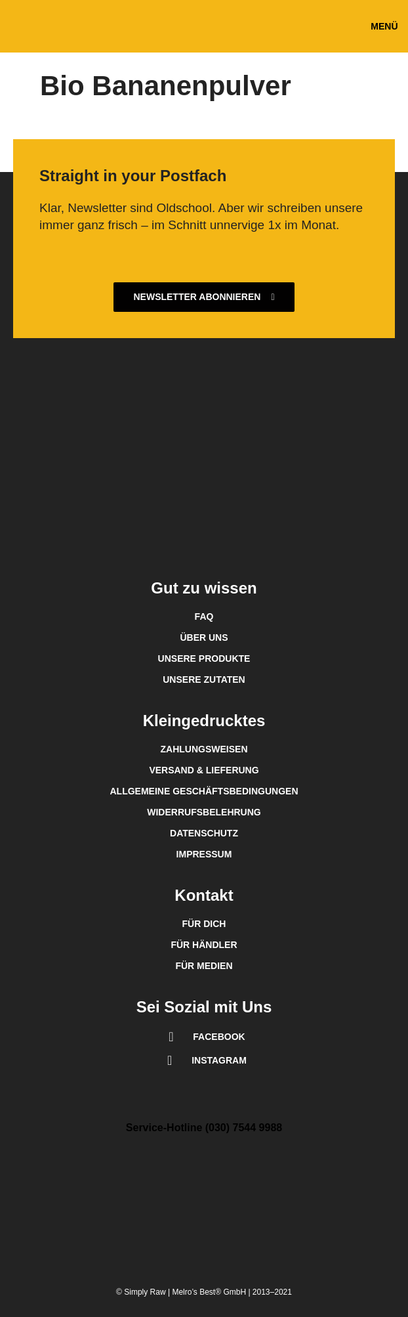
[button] (384, 26)
